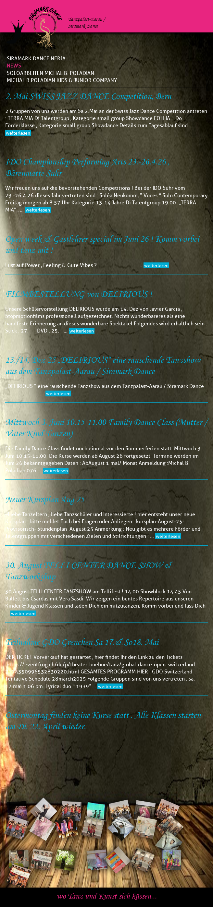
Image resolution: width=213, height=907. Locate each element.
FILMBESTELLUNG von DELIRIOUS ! (78, 294)
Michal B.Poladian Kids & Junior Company (62, 80)
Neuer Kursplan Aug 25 (44, 499)
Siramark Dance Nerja (36, 58)
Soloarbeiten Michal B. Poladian (50, 73)
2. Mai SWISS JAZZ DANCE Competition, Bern (88, 96)
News (14, 66)
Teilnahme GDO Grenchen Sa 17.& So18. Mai (81, 642)
